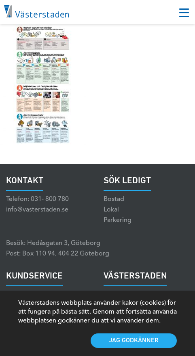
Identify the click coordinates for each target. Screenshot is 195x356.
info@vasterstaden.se (37, 210)
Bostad (114, 199)
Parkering (117, 220)
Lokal (111, 210)
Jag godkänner (134, 340)
